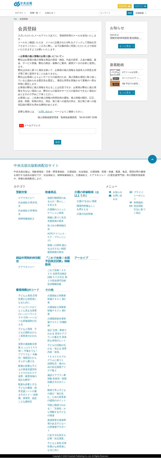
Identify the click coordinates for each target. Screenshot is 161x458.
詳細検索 (141, 13)
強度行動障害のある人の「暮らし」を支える (56, 201)
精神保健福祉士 (26, 219)
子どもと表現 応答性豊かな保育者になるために (27, 299)
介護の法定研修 (85, 214)
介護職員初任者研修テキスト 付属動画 (56, 322)
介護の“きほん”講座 (87, 201)
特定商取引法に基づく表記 (138, 209)
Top (15, 19)
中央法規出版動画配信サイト (36, 166)
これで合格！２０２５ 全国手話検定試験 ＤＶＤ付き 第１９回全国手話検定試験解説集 (57, 277)
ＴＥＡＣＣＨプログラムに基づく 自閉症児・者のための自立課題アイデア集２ (56, 364)
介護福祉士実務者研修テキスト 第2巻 (56, 299)
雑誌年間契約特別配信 (28, 260)
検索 (130, 13)
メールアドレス (32, 125)
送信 (57, 142)
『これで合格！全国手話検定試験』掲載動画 (57, 261)
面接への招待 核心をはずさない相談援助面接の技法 (56, 249)
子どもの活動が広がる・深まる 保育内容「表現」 (56, 349)
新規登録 (124, 6)
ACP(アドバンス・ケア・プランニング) (57, 237)
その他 (49, 290)
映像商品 (50, 192)
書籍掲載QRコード (27, 290)
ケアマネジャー (26, 198)
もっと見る (126, 46)
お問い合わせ (46, 112)
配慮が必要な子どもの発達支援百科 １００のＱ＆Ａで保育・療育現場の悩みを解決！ (29, 373)
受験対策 (21, 192)
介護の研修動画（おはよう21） (86, 194)
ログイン (140, 6)
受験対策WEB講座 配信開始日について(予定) (133, 38)
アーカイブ (81, 258)
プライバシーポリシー (138, 196)
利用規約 (137, 203)
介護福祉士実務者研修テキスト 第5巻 (56, 311)
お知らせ (50, 13)
